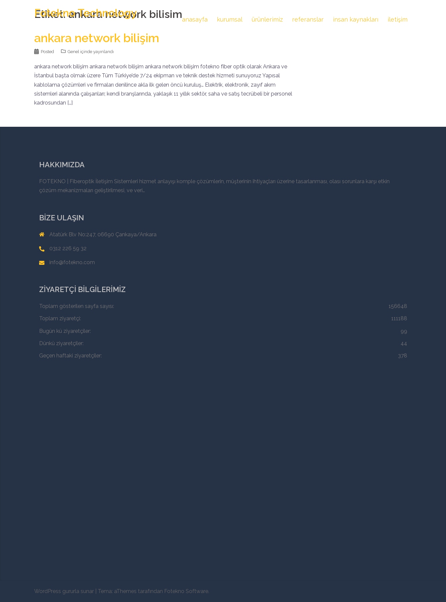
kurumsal (229, 19)
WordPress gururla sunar (64, 591)
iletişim (398, 19)
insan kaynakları (355, 19)
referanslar (308, 19)
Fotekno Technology (85, 13)
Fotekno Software (186, 591)
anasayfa (195, 19)
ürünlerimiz (267, 19)
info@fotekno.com (72, 262)
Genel (73, 51)
